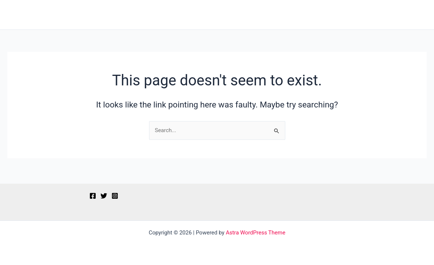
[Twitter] (103, 195)
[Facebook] (92, 195)
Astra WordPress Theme (255, 232)
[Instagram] (115, 195)
